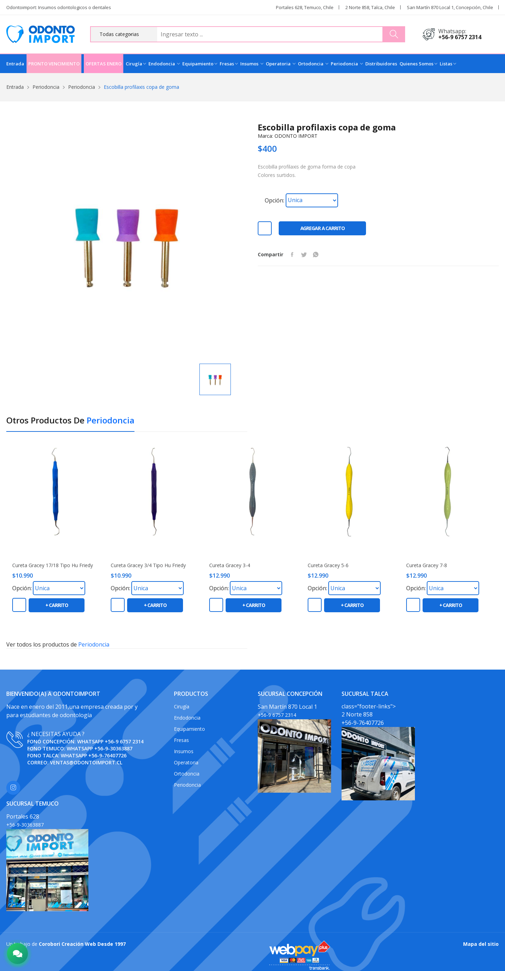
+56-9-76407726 (107, 755)
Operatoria (280, 63)
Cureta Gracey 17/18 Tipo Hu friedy (52, 565)
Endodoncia (164, 63)
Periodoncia (347, 63)
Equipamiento (199, 63)
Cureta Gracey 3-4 (229, 565)
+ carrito (56, 605)
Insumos (251, 63)
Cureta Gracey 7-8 (426, 565)
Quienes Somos (418, 63)
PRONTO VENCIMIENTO (54, 63)
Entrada (15, 63)
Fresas (229, 63)
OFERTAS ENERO (104, 63)
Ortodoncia (313, 63)
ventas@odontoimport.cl (86, 762)
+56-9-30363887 (113, 748)
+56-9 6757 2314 (459, 37)
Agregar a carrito (322, 228)
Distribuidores (381, 63)
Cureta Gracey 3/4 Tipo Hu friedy (148, 565)
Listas (448, 63)
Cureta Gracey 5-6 (328, 565)
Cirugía (136, 63)
